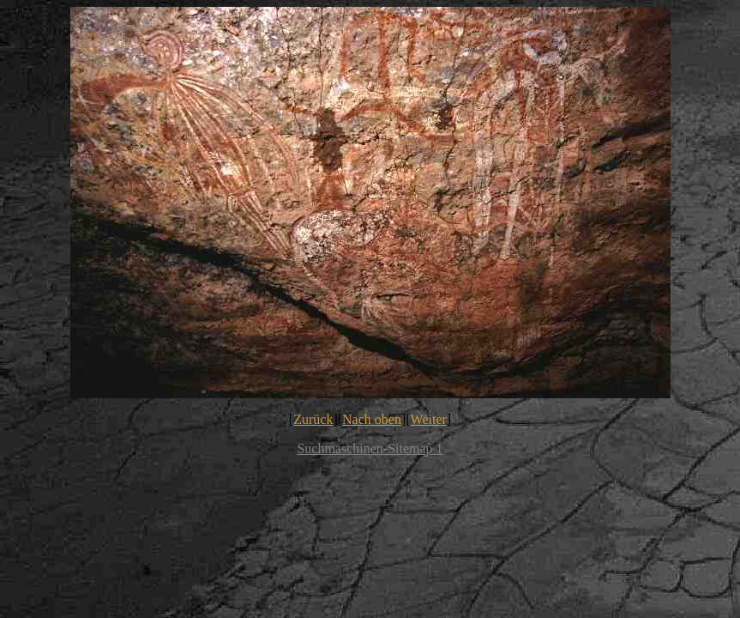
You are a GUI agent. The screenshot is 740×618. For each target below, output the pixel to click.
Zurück (313, 419)
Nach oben (371, 419)
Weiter (429, 419)
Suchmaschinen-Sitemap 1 (369, 448)
